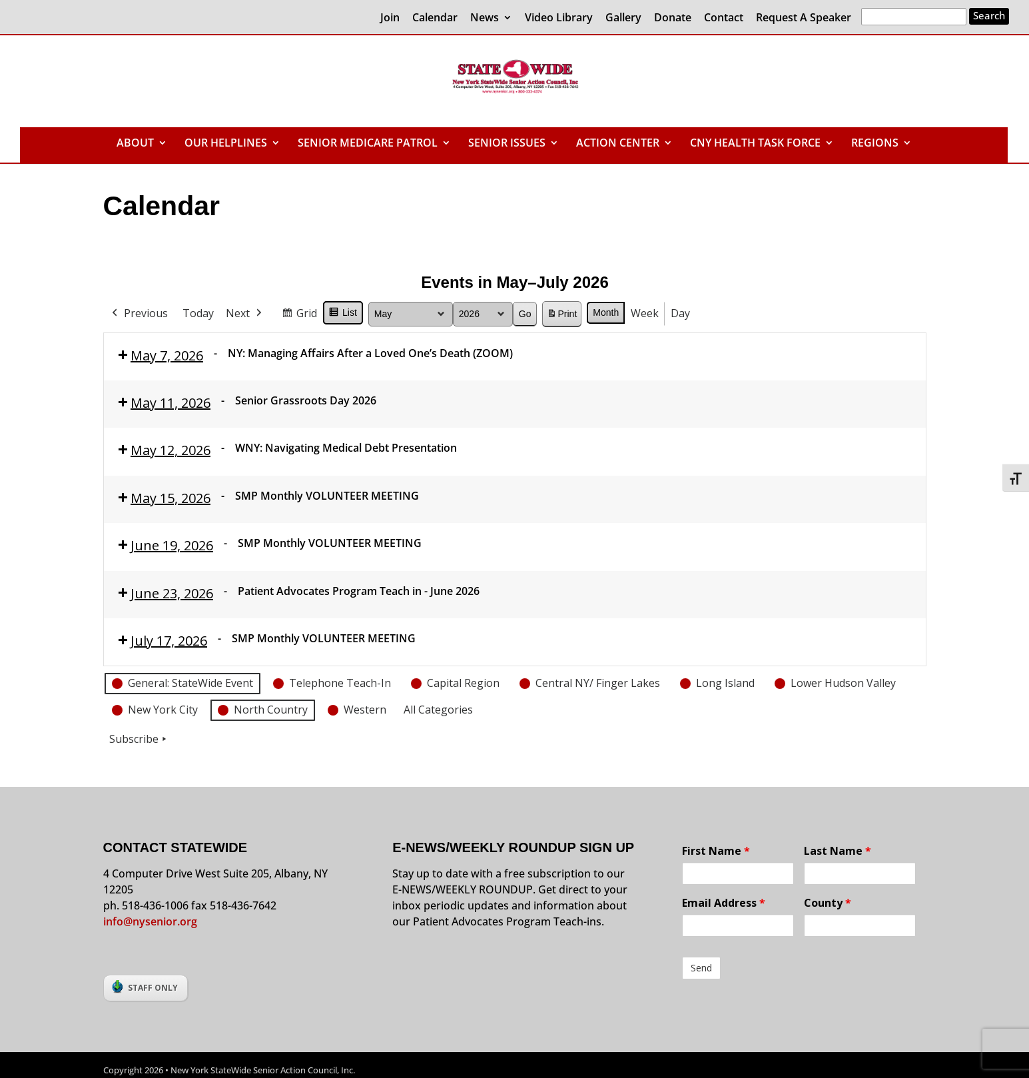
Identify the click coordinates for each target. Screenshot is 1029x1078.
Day (680, 313)
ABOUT (135, 144)
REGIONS (874, 144)
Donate (672, 18)
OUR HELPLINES (225, 144)
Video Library (559, 18)
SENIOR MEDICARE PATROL (368, 144)
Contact (723, 18)
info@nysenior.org (150, 921)
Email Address (723, 902)
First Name (716, 850)
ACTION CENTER (617, 144)
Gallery (623, 18)
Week (645, 313)
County (827, 902)
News (484, 18)
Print (561, 316)
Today (198, 313)
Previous (138, 313)
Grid (299, 315)
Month (606, 312)
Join (390, 18)
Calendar (435, 18)
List (342, 314)
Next (245, 313)
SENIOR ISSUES (506, 144)
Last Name (837, 850)
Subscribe (139, 739)
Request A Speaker (803, 18)
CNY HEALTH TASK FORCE (755, 144)
